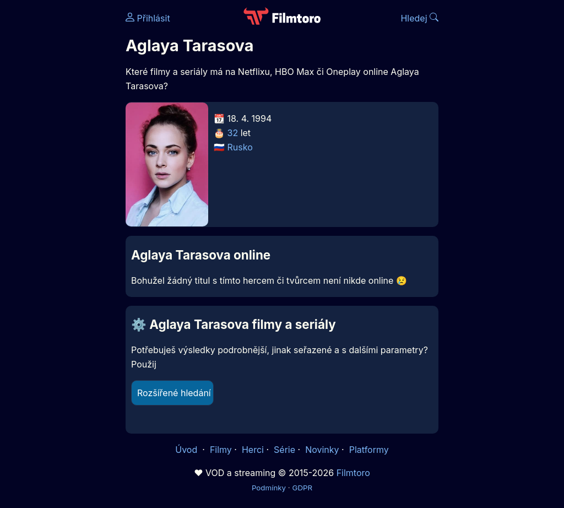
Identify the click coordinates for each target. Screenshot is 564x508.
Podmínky (269, 487)
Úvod (187, 449)
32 (232, 132)
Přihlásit (148, 18)
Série (284, 449)
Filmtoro (353, 472)
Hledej (419, 18)
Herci (253, 449)
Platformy (369, 449)
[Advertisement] (59, 169)
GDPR (302, 487)
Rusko (240, 147)
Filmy (221, 449)
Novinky (322, 449)
